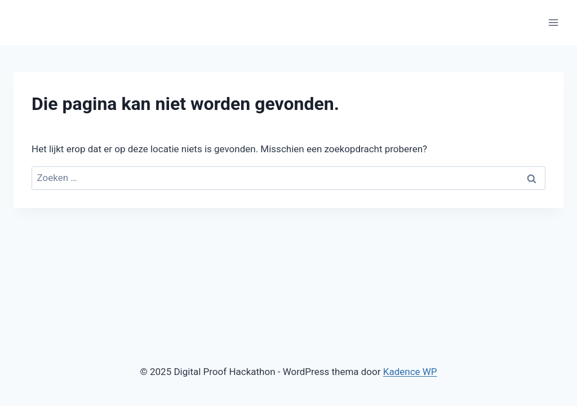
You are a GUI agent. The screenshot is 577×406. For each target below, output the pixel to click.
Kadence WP (410, 371)
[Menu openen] (553, 22)
